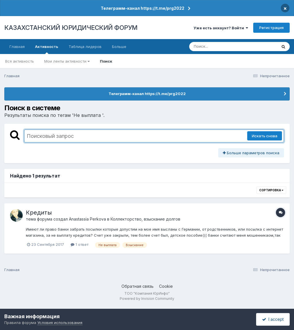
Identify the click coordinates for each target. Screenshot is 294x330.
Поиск (106, 61)
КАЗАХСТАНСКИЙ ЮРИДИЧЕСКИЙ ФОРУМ (71, 27)
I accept (273, 319)
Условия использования (59, 322)
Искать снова (264, 136)
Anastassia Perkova (87, 219)
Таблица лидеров (85, 46)
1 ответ (79, 244)
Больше (119, 46)
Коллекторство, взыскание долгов (145, 219)
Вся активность (19, 61)
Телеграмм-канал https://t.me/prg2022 (142, 8)
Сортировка (271, 190)
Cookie (166, 286)
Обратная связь (137, 286)
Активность (46, 49)
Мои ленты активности (67, 61)
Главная (17, 46)
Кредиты (39, 212)
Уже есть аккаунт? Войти (221, 28)
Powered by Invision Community (147, 298)
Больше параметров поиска (251, 152)
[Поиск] (222, 46)
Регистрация (271, 27)
